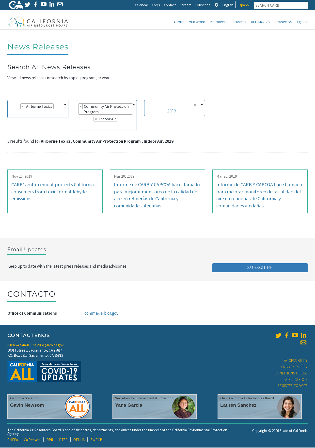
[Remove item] (23, 106)
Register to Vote (293, 386)
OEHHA (79, 440)
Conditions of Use (291, 373)
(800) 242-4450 (18, 345)
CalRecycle (32, 440)
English (227, 4)
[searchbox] (11, 113)
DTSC (63, 440)
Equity (302, 22)
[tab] (216, 5)
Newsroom (283, 22)
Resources (219, 22)
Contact (170, 4)
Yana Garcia (128, 405)
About (179, 22)
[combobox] (37, 109)
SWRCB (96, 440)
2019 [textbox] (171, 111)
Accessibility (296, 361)
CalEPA (12, 440)
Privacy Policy (294, 367)
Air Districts (296, 380)
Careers (185, 4)
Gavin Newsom (27, 405)
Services (239, 22)
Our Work (197, 22)
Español (243, 4)
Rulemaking (260, 22)
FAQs (156, 4)
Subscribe (202, 4)
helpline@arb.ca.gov (48, 345)
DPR (49, 440)
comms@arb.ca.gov (101, 313)
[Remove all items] (194, 106)
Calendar (141, 4)
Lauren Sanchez (238, 405)
